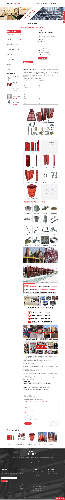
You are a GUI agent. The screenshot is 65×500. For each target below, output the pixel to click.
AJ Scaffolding (42, 498)
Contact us (42, 59)
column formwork (37, 383)
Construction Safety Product (12, 37)
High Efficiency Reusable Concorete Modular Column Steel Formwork (41, 402)
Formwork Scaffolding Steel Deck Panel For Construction (37, 389)
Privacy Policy (22, 488)
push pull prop (35, 484)
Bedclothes (9, 52)
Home (8, 3)
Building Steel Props (36, 474)
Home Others (9, 57)
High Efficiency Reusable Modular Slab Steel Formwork (38, 387)
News (48, 3)
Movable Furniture (10, 47)
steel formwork (28, 383)
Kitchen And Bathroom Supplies (13, 49)
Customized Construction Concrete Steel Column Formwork (21, 444)
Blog (21, 482)
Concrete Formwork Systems (37, 490)
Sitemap (21, 484)
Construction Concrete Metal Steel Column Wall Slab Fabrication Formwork (52, 444)
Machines (8, 69)
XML (21, 486)
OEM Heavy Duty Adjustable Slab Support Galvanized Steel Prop (16, 77)
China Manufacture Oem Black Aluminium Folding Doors (16, 90)
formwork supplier (47, 383)
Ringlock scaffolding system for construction (39, 478)
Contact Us (44, 3)
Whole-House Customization (12, 45)
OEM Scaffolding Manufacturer (38, 472)
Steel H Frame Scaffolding (37, 488)
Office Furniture (10, 62)
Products (17, 3)
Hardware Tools (10, 42)
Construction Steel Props (37, 480)
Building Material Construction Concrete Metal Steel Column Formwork (42, 444)
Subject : (39, 402)
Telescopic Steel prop (36, 482)
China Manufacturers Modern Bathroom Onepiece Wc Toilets (17, 96)
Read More (15, 80)
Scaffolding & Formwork (11, 35)
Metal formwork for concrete (28, 69)
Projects (23, 3)
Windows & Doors (10, 59)
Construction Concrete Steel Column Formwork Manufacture (31, 444)
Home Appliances (10, 54)
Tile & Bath (9, 64)
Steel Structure (9, 40)
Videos (38, 3)
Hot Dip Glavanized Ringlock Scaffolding (39, 476)
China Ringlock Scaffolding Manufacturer (39, 486)
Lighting (8, 67)
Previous (55, 430)
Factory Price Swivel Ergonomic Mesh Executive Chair (16, 102)
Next (57, 430)
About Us (12, 3)
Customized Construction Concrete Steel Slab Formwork (11, 444)
